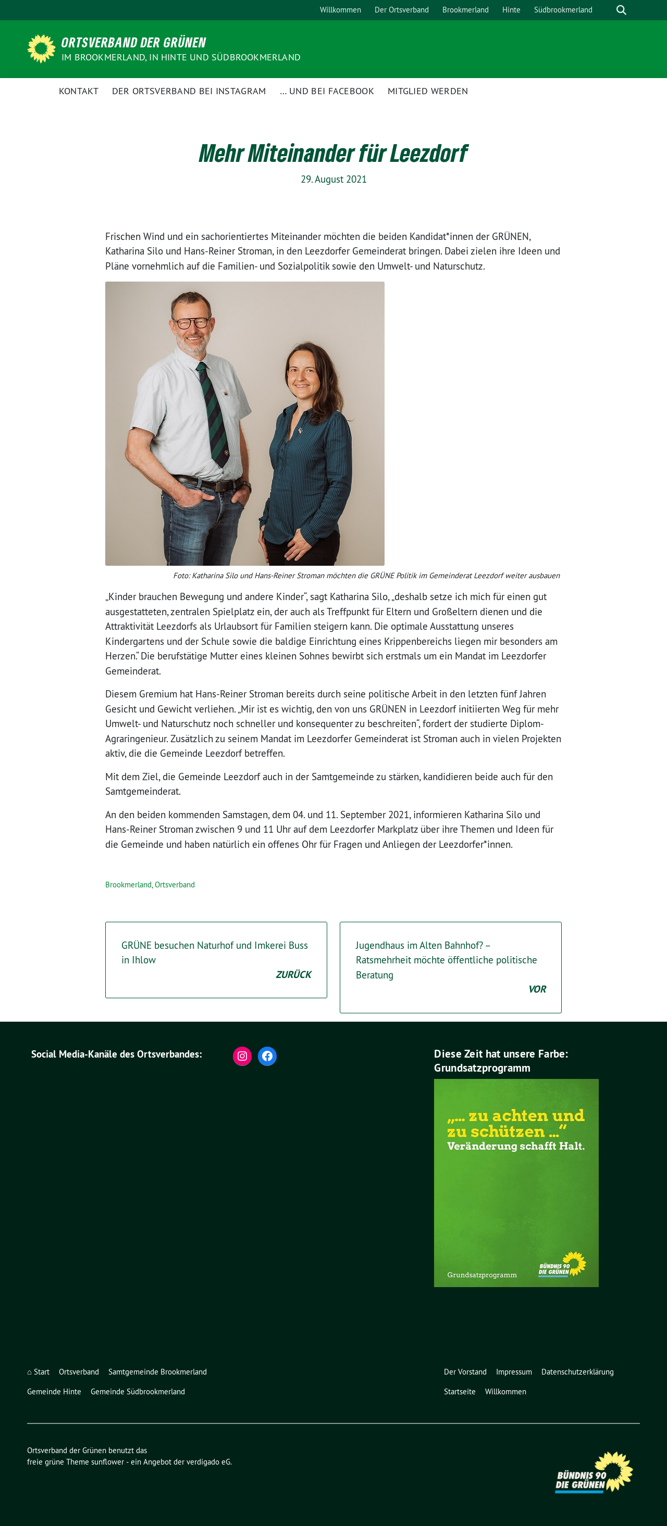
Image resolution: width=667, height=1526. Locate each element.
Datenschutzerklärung (577, 1372)
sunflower (107, 1462)
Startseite (460, 1391)
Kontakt (78, 91)
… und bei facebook (327, 91)
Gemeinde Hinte (54, 1391)
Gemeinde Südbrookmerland (138, 1391)
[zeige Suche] (621, 10)
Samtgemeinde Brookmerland (157, 1372)
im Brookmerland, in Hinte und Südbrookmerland (181, 57)
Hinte (511, 10)
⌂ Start (38, 1372)
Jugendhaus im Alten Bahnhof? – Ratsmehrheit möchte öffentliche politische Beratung (451, 968)
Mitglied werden (428, 91)
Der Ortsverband (402, 10)
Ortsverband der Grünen (133, 42)
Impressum (514, 1372)
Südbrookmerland (563, 10)
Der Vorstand (465, 1372)
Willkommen (340, 10)
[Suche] (606, 10)
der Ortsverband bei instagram (189, 91)
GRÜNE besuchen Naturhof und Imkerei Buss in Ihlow (216, 961)
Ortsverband (175, 884)
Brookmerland (465, 10)
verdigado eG (208, 1462)
